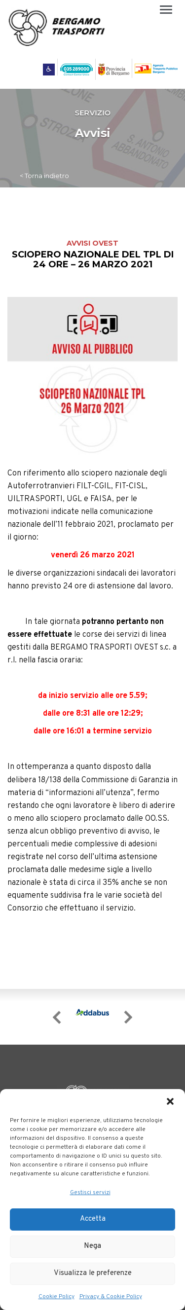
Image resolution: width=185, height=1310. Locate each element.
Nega (92, 1246)
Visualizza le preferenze (93, 1273)
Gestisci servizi (90, 1193)
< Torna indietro (44, 176)
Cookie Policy (56, 1297)
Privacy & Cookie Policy (110, 1297)
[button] (170, 1101)
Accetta (93, 1219)
